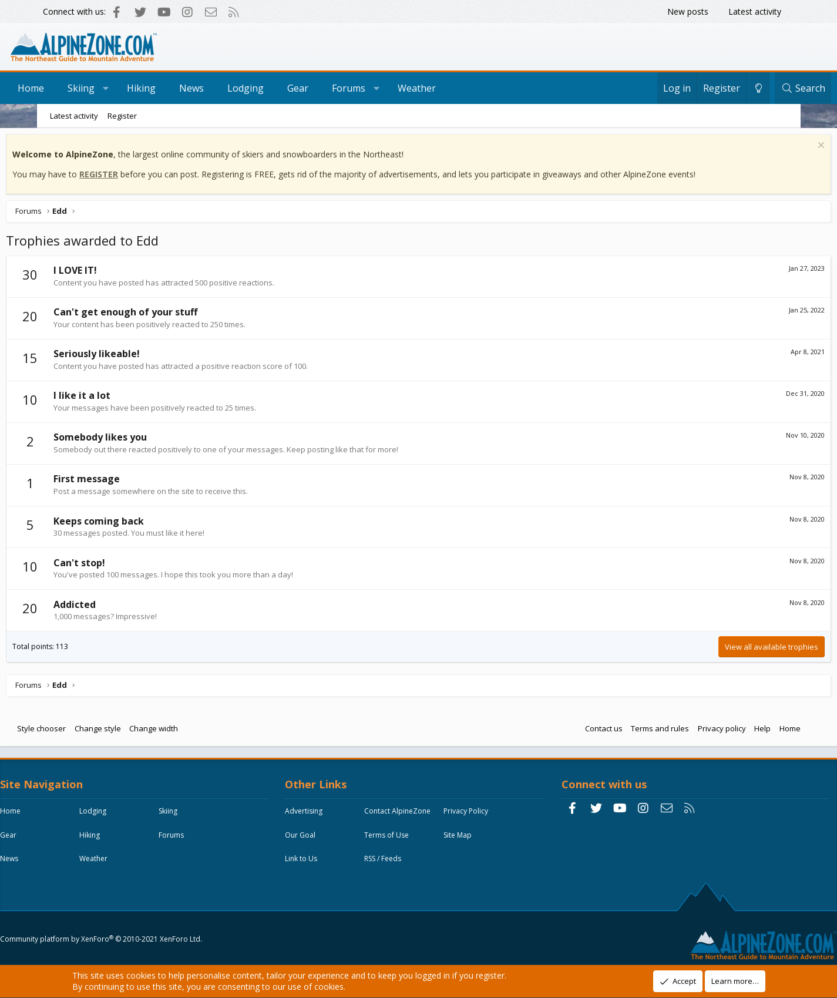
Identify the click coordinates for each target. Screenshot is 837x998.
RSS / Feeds (398, 889)
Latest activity (754, 11)
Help (723, 731)
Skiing (118, 88)
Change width (193, 731)
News (228, 88)
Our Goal (395, 841)
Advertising (319, 817)
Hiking (178, 88)
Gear (334, 88)
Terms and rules (620, 731)
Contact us (564, 731)
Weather (454, 88)
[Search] (766, 88)
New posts (687, 11)
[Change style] (721, 88)
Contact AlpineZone (413, 817)
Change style (137, 731)
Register (122, 115)
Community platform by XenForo (140, 937)
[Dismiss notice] (780, 149)
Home (68, 88)
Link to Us (317, 889)
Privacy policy (682, 731)
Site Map (394, 865)
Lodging (282, 88)
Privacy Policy (323, 841)
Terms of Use (323, 865)
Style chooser (81, 731)
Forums (385, 88)
